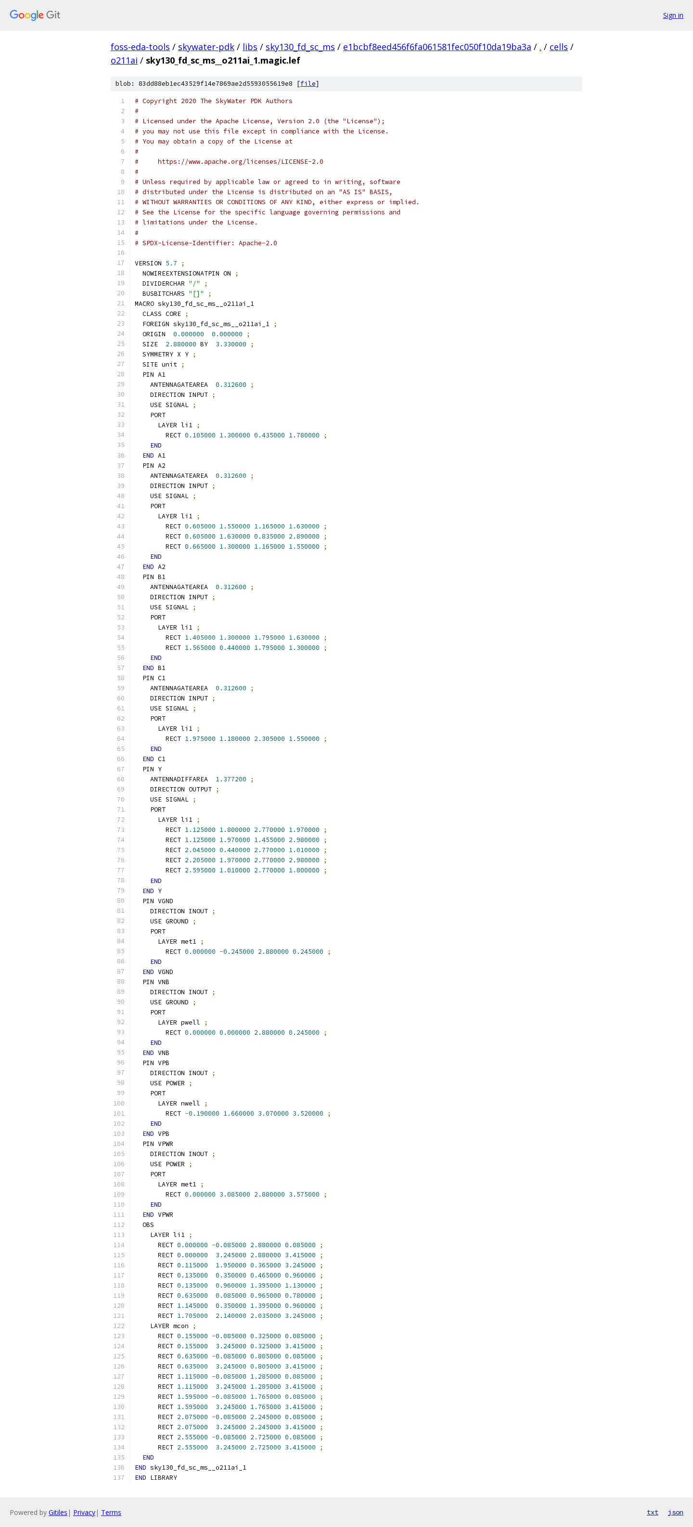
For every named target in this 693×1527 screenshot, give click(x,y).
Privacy (84, 1512)
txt (652, 1512)
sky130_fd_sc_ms (300, 47)
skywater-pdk (206, 47)
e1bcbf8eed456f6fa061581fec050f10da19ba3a (437, 47)
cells (559, 47)
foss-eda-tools (140, 47)
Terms (111, 1512)
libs (250, 47)
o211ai (124, 60)
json (675, 1512)
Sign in (673, 15)
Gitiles (58, 1512)
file (308, 83)
